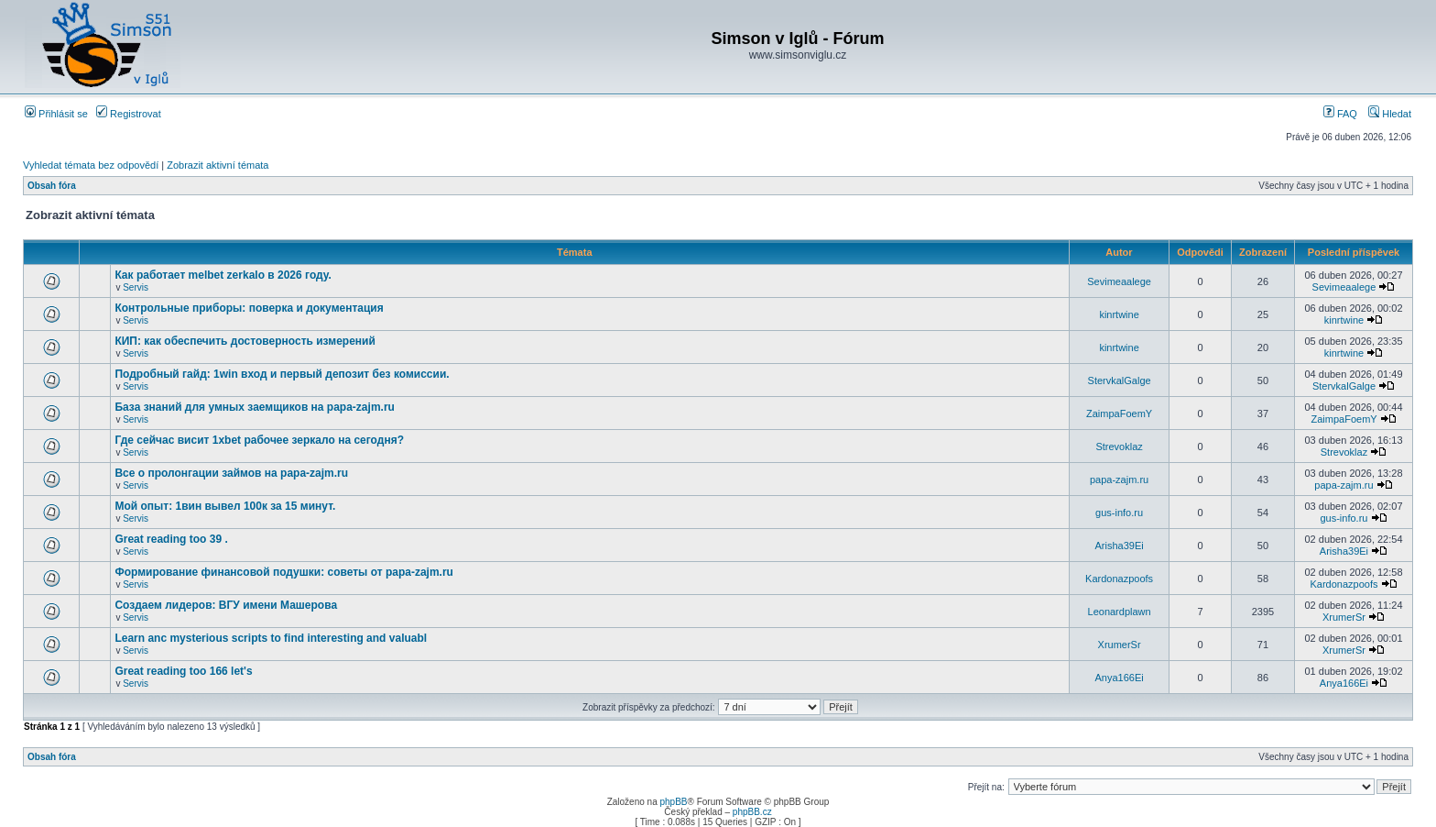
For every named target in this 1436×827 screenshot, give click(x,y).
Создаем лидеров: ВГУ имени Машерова (225, 605)
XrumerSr (1343, 617)
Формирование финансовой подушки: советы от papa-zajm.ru (283, 572)
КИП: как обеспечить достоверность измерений (244, 341)
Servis (135, 287)
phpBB (673, 802)
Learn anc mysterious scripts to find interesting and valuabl (270, 638)
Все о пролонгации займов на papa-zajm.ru (231, 473)
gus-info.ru (1119, 512)
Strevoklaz (1118, 446)
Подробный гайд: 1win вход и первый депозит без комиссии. (281, 374)
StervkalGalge (1119, 380)
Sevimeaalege (1119, 281)
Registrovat (128, 113)
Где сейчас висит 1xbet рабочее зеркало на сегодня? (259, 440)
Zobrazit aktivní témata (217, 165)
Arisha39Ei (1118, 545)
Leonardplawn (1119, 611)
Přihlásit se (56, 113)
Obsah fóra (51, 186)
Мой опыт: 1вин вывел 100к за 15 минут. (224, 506)
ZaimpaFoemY (1119, 413)
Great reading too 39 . (170, 539)
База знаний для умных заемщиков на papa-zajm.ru (254, 407)
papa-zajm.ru (1119, 479)
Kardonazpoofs (1119, 578)
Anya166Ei (1118, 677)
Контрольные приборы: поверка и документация (248, 308)
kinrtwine (1118, 314)
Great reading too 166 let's (183, 671)
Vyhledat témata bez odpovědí (90, 165)
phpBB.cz (752, 812)
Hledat (1389, 113)
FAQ (1340, 113)
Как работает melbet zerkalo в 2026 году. (222, 275)
